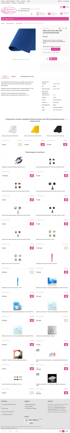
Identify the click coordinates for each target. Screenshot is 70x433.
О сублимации (21, 3)
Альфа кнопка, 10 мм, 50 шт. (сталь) (10, 263)
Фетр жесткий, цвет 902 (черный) (55, 136)
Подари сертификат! (10, 1)
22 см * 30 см (56, 49)
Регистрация (66, 1)
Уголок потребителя (5, 3)
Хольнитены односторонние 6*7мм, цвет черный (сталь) (50, 215)
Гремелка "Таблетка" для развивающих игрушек (14, 360)
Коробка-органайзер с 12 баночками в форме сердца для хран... (50, 384)
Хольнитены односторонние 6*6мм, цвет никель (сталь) (16, 215)
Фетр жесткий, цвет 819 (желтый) (32, 136)
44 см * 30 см (55, 52)
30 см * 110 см (47, 52)
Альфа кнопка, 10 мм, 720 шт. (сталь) (45, 239)
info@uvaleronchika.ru (24, 10)
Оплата (18, 1)
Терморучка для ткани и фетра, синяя (11, 287)
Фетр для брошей (29, 406)
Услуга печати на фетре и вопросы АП (9, 428)
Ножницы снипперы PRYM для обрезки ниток (13, 167)
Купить (54, 59)
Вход (59, 1)
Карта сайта (14, 3)
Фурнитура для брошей (30, 404)
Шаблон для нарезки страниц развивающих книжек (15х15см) (17, 336)
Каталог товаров (8, 19)
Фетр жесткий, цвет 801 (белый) (10, 136)
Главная (3, 1)
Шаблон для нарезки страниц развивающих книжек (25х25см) (17, 311)
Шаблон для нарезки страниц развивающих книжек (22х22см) (52, 287)
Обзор (5, 76)
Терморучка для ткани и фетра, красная (46, 263)
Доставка (23, 1)
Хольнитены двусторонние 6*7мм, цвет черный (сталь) (50, 167)
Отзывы (28, 1)
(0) (6, 140)
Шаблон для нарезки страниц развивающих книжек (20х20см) (52, 311)
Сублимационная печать (27, 76)
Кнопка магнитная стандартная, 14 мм (11, 384)
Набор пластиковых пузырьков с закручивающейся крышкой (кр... (51, 360)
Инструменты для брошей (31, 408)
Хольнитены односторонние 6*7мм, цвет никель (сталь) (16, 239)
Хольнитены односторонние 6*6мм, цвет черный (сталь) (50, 191)
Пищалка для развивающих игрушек (45, 336)
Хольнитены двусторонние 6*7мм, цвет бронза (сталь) (15, 191)
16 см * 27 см (47, 49)
